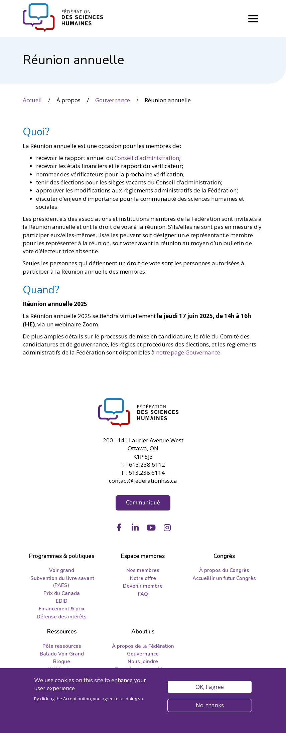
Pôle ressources (61, 646)
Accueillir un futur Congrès (224, 578)
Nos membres (142, 570)
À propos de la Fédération (143, 646)
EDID (61, 601)
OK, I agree (209, 687)
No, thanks (210, 705)
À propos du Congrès (224, 570)
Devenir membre (143, 586)
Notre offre (143, 578)
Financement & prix (62, 608)
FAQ (143, 594)
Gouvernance (112, 100)
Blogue (61, 661)
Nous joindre (143, 661)
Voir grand (61, 570)
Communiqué (143, 502)
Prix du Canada (61, 593)
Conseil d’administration (146, 158)
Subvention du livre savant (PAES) (62, 582)
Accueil (32, 100)
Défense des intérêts (62, 616)
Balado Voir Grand (62, 653)
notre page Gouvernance (188, 352)
